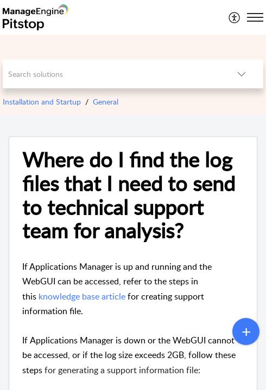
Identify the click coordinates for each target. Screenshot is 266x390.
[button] (235, 17)
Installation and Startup (42, 101)
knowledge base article (82, 296)
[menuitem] (235, 17)
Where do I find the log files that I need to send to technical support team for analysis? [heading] (128, 195)
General (105, 101)
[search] (111, 74)
